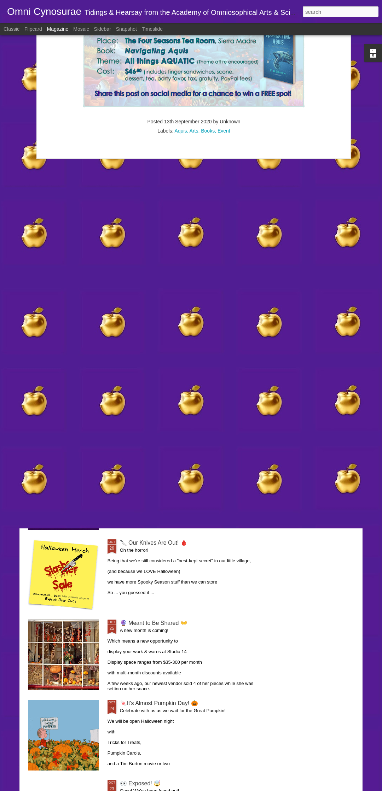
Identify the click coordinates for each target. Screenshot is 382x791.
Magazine (58, 29)
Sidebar (102, 29)
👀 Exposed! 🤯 (140, 783)
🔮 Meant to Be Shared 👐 (153, 623)
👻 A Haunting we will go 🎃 (155, 462)
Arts (194, 55)
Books (208, 55)
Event (224, 55)
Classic (11, 29)
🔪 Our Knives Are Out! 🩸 (153, 543)
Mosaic (81, 29)
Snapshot (126, 29)
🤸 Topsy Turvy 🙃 (143, 382)
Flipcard (33, 29)
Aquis (181, 55)
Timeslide (152, 29)
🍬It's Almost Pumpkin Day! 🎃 (159, 703)
